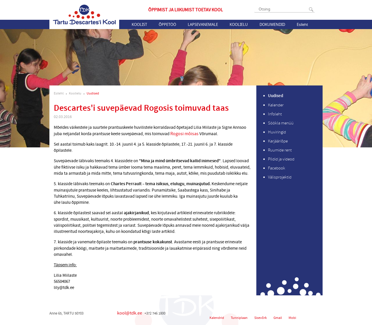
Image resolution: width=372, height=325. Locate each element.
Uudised (93, 93)
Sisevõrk (260, 318)
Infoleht (275, 114)
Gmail (277, 318)
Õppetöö (167, 24)
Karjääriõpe (278, 141)
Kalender (276, 105)
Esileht (302, 24)
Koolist (139, 24)
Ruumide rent (280, 150)
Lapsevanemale (203, 24)
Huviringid (277, 132)
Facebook (276, 168)
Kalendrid (217, 318)
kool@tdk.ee (129, 313)
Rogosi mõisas (184, 134)
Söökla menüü (281, 123)
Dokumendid (272, 24)
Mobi (292, 318)
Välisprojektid (279, 177)
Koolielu (239, 24)
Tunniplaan (239, 318)
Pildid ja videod (281, 159)
